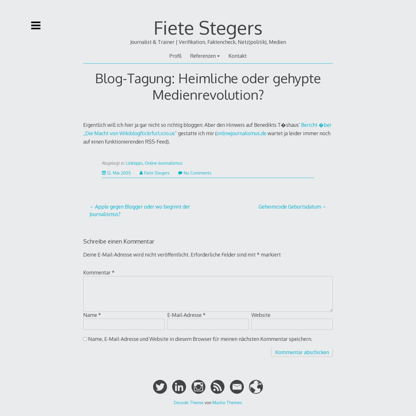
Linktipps (134, 163)
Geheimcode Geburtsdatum (290, 206)
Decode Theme (188, 402)
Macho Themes (227, 402)
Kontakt (238, 56)
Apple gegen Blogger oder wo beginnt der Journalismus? (140, 210)
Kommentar (99, 272)
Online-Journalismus (164, 163)
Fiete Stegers (208, 27)
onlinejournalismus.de (241, 133)
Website (260, 315)
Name (92, 315)
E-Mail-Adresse (186, 315)
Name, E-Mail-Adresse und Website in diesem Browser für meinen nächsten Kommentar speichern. (200, 339)
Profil (175, 56)
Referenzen (203, 56)
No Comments (194, 172)
